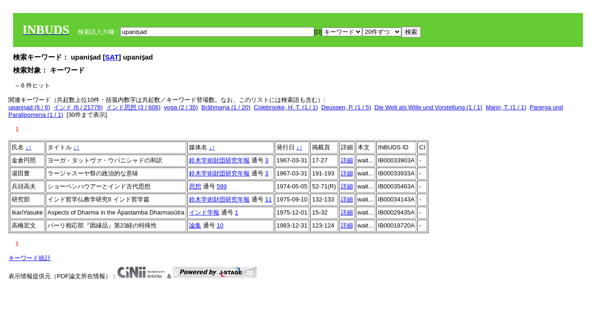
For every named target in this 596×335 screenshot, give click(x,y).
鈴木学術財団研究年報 (219, 160)
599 (222, 186)
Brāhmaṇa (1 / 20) (226, 107)
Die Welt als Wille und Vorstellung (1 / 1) (428, 107)
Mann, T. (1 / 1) (506, 107)
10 (220, 225)
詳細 (347, 160)
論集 (195, 225)
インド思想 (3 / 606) (133, 107)
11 (268, 199)
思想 (195, 186)
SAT (112, 57)
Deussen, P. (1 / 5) (346, 107)
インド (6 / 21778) (78, 107)
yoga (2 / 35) (181, 107)
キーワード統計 (29, 258)
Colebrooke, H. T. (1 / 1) (286, 107)
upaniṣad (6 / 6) (29, 107)
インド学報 (204, 212)
